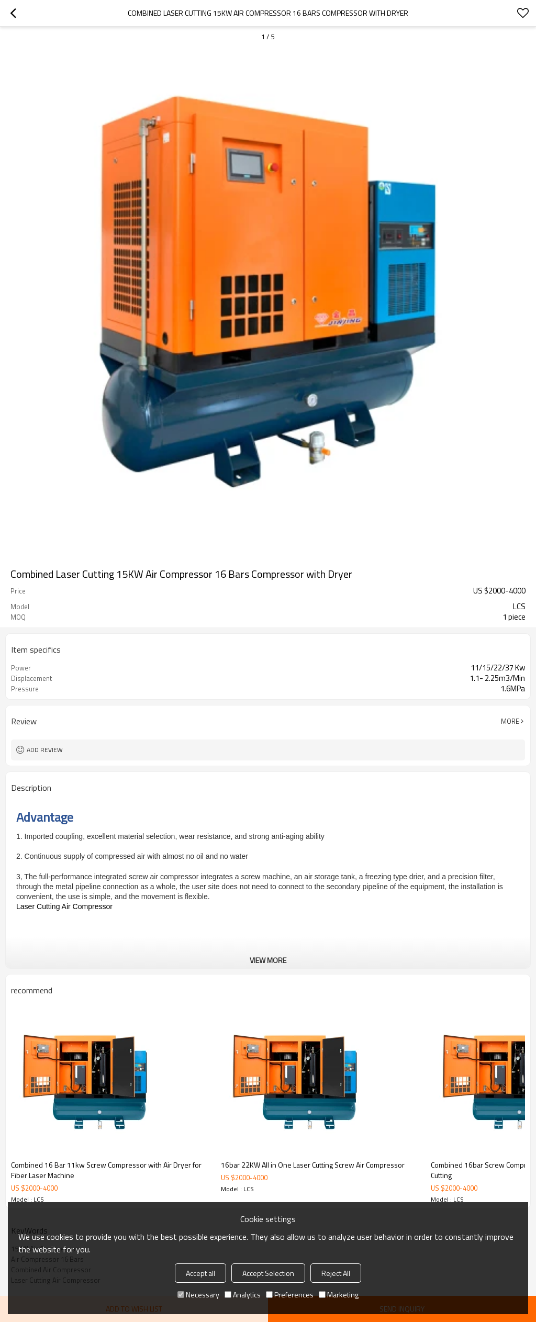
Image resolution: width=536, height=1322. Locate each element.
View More (268, 960)
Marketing (339, 1294)
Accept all (200, 1273)
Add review (45, 750)
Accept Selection (268, 1273)
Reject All (335, 1273)
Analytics (243, 1294)
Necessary (198, 1294)
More (510, 721)
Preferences (290, 1294)
